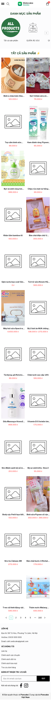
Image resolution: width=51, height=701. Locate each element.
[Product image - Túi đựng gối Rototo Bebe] (13, 354)
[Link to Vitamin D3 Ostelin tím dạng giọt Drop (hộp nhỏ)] (38, 421)
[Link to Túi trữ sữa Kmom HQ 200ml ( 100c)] (38, 281)
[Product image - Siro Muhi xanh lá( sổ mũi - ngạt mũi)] (13, 447)
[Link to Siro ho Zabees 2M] (13, 561)
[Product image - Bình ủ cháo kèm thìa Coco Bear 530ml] (13, 75)
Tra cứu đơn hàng (8, 667)
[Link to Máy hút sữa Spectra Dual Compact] (13, 328)
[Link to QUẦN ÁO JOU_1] (32, 31)
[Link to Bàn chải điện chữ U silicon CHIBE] (38, 235)
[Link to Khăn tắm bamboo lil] (13, 235)
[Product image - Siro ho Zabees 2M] (13, 540)
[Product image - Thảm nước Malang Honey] (38, 587)
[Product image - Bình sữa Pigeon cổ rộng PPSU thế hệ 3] (38, 494)
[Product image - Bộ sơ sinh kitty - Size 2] (38, 447)
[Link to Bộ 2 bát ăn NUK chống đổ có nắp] (38, 328)
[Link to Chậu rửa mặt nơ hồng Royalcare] (38, 188)
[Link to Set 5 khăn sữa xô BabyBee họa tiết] (38, 95)
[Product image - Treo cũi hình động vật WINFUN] (13, 587)
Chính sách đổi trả (8, 659)
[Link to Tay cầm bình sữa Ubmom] (13, 142)
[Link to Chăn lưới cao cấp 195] (38, 374)
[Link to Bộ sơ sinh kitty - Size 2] (38, 468)
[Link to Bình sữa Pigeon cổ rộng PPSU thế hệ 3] (38, 514)
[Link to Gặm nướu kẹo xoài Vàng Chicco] (13, 281)
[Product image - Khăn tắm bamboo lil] (13, 215)
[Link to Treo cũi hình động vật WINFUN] (13, 607)
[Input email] (19, 678)
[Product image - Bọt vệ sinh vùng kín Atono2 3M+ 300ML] (13, 168)
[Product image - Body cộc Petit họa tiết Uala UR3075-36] (13, 494)
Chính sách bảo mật (9, 663)
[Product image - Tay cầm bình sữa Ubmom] (13, 122)
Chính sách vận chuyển (10, 655)
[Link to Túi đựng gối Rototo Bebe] (13, 374)
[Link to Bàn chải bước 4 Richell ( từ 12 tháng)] (38, 561)
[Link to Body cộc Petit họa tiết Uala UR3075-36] (13, 514)
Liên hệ (4, 651)
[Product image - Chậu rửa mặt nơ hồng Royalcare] (38, 168)
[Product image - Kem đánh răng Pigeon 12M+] (38, 122)
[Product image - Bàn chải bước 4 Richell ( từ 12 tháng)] (38, 540)
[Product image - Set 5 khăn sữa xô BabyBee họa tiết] (38, 75)
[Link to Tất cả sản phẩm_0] (10, 31)
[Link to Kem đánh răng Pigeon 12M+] (38, 142)
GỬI (43, 678)
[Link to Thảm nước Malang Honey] (38, 607)
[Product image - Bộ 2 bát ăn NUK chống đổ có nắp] (38, 308)
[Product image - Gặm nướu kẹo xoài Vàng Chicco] (13, 261)
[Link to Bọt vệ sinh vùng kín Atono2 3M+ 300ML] (13, 188)
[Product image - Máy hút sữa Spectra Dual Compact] (13, 308)
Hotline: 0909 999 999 (11, 637)
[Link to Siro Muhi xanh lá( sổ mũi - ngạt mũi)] (13, 468)
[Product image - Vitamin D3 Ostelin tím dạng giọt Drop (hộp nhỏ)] (38, 401)
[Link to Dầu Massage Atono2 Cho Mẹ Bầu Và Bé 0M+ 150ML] (13, 421)
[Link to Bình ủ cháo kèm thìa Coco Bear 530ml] (13, 95)
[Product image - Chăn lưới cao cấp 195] (38, 354)
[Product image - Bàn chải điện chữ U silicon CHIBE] (38, 215)
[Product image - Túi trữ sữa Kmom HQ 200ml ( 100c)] (38, 261)
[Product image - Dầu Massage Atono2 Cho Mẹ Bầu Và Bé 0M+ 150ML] (13, 401)
